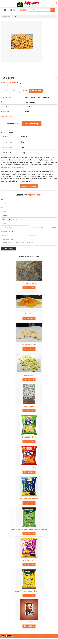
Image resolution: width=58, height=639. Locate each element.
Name (3, 199)
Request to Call (11, 124)
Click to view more (7, 116)
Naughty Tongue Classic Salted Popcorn (29, 591)
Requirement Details (7, 239)
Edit (24, 91)
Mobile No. (4, 215)
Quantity (3, 224)
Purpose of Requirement (8, 231)
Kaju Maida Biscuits (29, 345)
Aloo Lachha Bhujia (29, 283)
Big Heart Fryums (29, 560)
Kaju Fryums (29, 406)
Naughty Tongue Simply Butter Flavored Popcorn (29, 529)
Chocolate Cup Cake (29, 622)
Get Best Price (35, 91)
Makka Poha (29, 314)
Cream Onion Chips (29, 437)
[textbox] (15, 91)
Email (2, 207)
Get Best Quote (29, 287)
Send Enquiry (31, 124)
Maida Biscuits (29, 375)
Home (4, 16)
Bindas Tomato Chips (29, 468)
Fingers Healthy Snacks (29, 499)
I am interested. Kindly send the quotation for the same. (29, 243)
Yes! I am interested (29, 186)
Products (9, 16)
